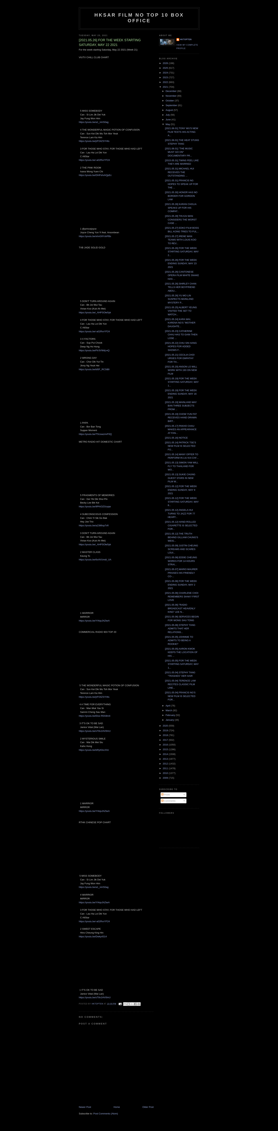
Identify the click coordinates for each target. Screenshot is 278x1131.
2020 (166, 725)
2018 (166, 735)
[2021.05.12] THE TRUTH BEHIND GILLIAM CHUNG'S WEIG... (181, 537)
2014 (166, 754)
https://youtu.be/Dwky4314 (93, 936)
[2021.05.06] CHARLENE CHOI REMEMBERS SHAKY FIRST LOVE (182, 596)
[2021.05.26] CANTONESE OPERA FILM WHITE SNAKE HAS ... (182, 275)
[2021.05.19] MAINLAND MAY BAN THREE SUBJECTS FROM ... (181, 406)
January (170, 720)
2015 (166, 749)
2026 (166, 63)
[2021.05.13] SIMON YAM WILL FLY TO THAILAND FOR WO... (181, 466)
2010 (166, 773)
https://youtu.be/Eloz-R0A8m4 (94, 715)
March (169, 710)
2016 (166, 744)
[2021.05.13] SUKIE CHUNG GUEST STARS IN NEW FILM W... (180, 478)
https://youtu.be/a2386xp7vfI (94, 525)
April (168, 705)
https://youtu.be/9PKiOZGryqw (95, 506)
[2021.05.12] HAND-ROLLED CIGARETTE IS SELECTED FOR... (181, 525)
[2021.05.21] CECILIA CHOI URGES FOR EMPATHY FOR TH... (179, 358)
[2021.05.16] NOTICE (176, 437)
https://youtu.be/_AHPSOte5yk (95, 312)
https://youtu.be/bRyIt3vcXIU (94, 750)
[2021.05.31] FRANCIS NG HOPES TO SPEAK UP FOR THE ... (181, 184)
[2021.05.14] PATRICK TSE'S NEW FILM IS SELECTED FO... (180, 446)
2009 (166, 777)
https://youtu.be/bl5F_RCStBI (94, 369)
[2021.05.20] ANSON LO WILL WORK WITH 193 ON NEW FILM (181, 370)
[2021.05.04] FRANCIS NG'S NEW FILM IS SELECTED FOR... (180, 696)
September (172, 105)
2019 (166, 730)
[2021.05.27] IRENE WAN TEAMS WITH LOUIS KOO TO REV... (180, 240)
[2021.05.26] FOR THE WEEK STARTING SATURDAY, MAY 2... (182, 252)
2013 (166, 759)
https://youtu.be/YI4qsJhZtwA (94, 620)
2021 (166, 87)
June (168, 119)
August (170, 110)
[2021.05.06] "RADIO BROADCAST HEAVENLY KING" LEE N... (180, 608)
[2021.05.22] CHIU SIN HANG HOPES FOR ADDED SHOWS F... (181, 346)
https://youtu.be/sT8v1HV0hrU (95, 731)
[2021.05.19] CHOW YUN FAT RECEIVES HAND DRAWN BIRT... (181, 418)
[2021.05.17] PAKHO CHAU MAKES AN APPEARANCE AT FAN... (180, 429)
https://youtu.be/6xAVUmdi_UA (95, 559)
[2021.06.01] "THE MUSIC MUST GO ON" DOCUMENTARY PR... (179, 152)
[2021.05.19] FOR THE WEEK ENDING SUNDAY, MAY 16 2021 (181, 394)
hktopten (186, 39)
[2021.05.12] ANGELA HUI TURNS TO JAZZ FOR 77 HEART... (180, 513)
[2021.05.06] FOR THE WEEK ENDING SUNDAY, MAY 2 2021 (181, 585)
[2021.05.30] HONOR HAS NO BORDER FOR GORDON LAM (181, 196)
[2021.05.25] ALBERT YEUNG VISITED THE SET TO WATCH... (181, 311)
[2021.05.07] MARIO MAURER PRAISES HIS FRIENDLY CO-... (181, 573)
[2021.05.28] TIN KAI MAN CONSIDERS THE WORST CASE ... (180, 219)
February (171, 715)
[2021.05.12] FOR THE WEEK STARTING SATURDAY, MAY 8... (182, 502)
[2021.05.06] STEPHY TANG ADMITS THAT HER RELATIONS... (180, 629)
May (168, 124)
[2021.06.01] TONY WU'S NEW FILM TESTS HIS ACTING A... (181, 132)
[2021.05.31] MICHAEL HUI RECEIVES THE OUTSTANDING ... (179, 172)
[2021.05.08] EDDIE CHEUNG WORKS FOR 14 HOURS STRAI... (181, 561)
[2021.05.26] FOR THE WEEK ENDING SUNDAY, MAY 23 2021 (181, 263)
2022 (166, 82)
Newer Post (85, 1107)
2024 (166, 72)
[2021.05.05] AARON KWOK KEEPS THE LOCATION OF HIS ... (181, 652)
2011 (166, 768)
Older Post (148, 1107)
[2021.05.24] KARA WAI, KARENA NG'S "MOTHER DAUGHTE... (180, 323)
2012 (166, 763)
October (170, 100)
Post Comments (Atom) (105, 1113)
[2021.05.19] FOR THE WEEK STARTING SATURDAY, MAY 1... (182, 382)
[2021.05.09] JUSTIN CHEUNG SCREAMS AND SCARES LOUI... (181, 549)
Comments (168, 800)
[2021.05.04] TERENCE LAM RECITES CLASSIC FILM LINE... (180, 684)
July (168, 114)
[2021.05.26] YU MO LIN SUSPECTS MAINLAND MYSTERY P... (179, 299)
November (171, 95)
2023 (166, 77)
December (171, 91)
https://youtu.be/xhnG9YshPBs (95, 236)
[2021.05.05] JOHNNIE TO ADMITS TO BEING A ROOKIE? (179, 640)
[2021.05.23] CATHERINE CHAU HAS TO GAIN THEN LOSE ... (181, 335)
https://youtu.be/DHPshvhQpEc (95, 175)
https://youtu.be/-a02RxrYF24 (94, 160)
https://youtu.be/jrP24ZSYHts (94, 141)
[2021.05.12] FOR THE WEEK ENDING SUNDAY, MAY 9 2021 (181, 490)
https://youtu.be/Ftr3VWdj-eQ (94, 350)
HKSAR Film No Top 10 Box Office (139, 17)
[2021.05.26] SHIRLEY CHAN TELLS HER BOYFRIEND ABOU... (180, 287)
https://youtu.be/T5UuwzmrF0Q (95, 434)
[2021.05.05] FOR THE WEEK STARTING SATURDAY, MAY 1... (182, 664)
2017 (166, 740)
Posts (165, 794)
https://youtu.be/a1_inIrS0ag (94, 122)
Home (117, 1107)
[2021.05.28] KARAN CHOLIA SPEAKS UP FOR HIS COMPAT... (180, 208)
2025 (166, 68)
